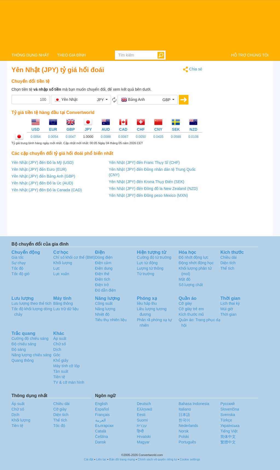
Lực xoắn (61, 274)
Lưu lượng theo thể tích (31, 303)
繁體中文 (228, 442)
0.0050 (141, 137)
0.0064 (36, 137)
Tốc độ (17, 268)
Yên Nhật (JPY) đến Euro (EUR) (38, 169)
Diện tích (227, 263)
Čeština (101, 436)
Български (104, 425)
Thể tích (227, 268)
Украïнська (230, 425)
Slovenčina (229, 409)
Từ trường (145, 274)
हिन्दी (140, 431)
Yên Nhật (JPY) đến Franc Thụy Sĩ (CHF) (144, 162)
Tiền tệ (59, 377)
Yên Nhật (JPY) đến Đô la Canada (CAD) (46, 190)
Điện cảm (103, 263)
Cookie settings (190, 459)
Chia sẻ (192, 69)
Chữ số (59, 344)
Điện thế (102, 274)
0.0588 (176, 137)
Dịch (57, 349)
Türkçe (226, 420)
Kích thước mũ (191, 314)
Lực (56, 268)
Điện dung (104, 268)
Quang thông (22, 360)
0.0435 (158, 137)
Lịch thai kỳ (230, 303)
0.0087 (123, 137)
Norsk (184, 431)
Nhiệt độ (102, 314)
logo (140, 25)
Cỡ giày (185, 303)
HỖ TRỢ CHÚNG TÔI (250, 55)
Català (100, 431)
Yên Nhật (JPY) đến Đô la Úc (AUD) (42, 183)
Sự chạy (18, 263)
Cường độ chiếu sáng (29, 338)
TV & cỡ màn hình (68, 382)
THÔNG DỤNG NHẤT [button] (30, 55)
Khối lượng (62, 263)
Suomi (142, 420)
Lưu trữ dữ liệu (66, 309)
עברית (142, 425)
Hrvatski (144, 436)
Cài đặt (89, 459)
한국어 (184, 420)
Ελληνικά (144, 409)
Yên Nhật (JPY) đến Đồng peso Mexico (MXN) (148, 195)
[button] (81, 100)
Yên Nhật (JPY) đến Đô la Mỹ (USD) (42, 162)
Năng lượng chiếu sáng (31, 355)
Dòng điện (104, 257)
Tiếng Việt (229, 431)
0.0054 (53, 137)
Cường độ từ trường (154, 257)
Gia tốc (17, 257)
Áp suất (59, 338)
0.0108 (193, 137)
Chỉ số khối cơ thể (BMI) (74, 257)
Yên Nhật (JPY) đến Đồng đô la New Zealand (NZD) (153, 188)
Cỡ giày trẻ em (191, 309)
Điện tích (102, 279)
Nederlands (188, 425)
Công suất (104, 303)
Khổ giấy (60, 360)
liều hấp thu (147, 303)
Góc (56, 355)
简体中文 (228, 436)
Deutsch (144, 403)
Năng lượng (105, 309)
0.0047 (71, 137)
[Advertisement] (240, 148)
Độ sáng (18, 349)
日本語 (184, 414)
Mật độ (184, 279)
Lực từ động (147, 263)
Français (102, 414)
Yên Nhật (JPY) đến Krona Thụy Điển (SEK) (146, 182)
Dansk (100, 442)
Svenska (227, 414)
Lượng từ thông (150, 268)
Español (102, 409)
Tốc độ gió (20, 274)
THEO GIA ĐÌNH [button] (71, 55)
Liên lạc (101, 459)
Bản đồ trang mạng (122, 459)
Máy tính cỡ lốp (66, 366)
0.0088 (106, 137)
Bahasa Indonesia (194, 403)
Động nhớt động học (196, 263)
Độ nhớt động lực (193, 257)
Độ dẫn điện (105, 290)
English (101, 403)
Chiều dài (228, 257)
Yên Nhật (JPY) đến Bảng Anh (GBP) (43, 176)
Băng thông (63, 303)
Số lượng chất (191, 285)
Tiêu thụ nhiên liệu (111, 320)
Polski (184, 436)
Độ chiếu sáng (23, 344)
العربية (100, 420)
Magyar (143, 442)
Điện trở (102, 285)
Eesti (141, 414)
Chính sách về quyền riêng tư (157, 459)
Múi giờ (226, 309)
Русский (227, 403)
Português (187, 442)
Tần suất (60, 371)
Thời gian (228, 314)
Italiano (185, 409)
